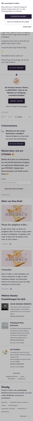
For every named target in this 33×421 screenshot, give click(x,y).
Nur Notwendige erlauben (18, 22)
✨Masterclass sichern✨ (14, 189)
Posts (22, 376)
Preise (3, 405)
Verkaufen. (6, 269)
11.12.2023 (4, 244)
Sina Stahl (16, 373)
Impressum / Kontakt (8, 408)
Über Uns (4, 402)
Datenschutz (5, 194)
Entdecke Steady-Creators (19, 402)
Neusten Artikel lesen (17, 316)
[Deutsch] (25, 416)
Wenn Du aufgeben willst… (15, 224)
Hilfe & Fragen (13, 405)
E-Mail (3, 178)
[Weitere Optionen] (30, 116)
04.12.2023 (4, 289)
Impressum (21, 378)
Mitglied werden (17, 66)
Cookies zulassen (18, 16)
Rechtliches (5, 411)
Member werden (17, 99)
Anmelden (23, 106)
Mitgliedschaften (12, 376)
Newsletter (11, 378)
